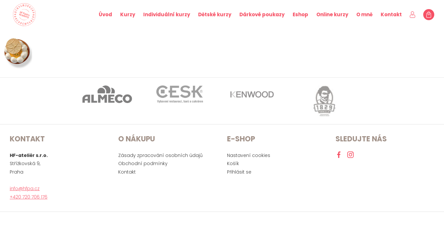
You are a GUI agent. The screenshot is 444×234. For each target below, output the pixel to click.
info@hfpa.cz (25, 188)
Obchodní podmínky (143, 163)
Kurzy (127, 14)
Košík (233, 163)
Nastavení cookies (248, 155)
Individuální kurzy (166, 14)
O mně (364, 14)
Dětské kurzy (214, 14)
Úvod (105, 14)
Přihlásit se (239, 172)
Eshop (300, 14)
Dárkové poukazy (262, 14)
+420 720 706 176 (28, 197)
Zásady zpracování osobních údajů (160, 155)
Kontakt (391, 14)
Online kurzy (332, 14)
